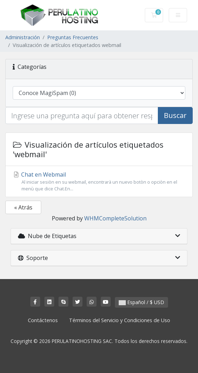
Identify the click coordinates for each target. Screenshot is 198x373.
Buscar (175, 115)
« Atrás (23, 207)
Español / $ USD (141, 302)
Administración (22, 37)
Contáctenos (43, 320)
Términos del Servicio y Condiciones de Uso (119, 320)
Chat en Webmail (99, 181)
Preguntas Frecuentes (72, 37)
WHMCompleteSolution (115, 218)
